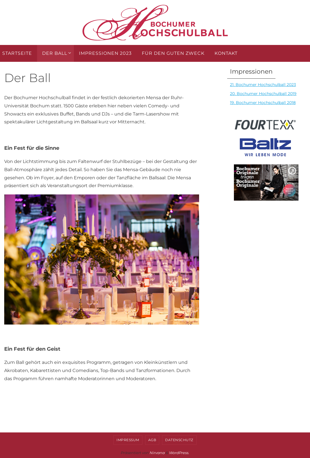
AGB (152, 440)
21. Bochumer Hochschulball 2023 (263, 84)
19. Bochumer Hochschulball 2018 (263, 102)
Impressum (128, 440)
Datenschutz (179, 440)
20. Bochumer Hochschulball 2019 (263, 93)
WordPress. (179, 452)
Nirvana (157, 452)
